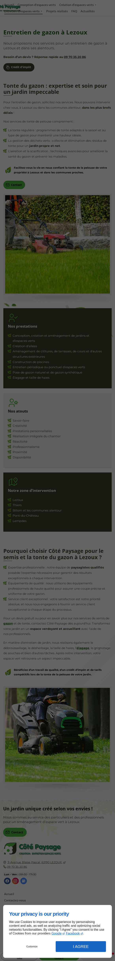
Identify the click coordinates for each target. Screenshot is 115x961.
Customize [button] (32, 946)
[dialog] (57, 931)
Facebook (73, 933)
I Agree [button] (81, 946)
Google (56, 933)
